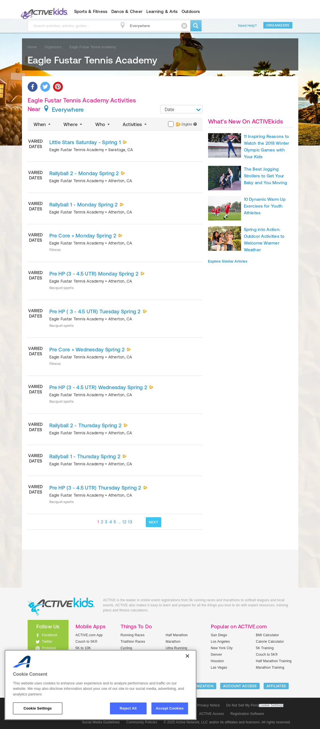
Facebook (50, 635)
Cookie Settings (271, 705)
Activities (135, 124)
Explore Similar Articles (228, 261)
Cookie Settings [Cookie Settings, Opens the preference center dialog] (37, 708)
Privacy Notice (208, 705)
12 (124, 521)
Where (73, 124)
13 (130, 521)
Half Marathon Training (274, 661)
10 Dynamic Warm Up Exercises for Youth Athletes (265, 206)
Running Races (133, 635)
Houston (217, 661)
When (43, 124)
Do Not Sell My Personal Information (254, 705)
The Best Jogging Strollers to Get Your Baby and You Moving (265, 176)
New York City (222, 648)
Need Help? (247, 26)
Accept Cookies (170, 708)
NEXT (153, 522)
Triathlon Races (133, 642)
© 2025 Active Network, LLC (186, 722)
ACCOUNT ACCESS (240, 686)
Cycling (126, 648)
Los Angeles (220, 642)
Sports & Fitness (91, 11)
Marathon (173, 642)
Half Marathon (177, 635)
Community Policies (141, 722)
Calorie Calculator (270, 642)
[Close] (187, 656)
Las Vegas (219, 667)
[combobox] (181, 109)
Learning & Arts (162, 11)
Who (103, 124)
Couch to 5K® (87, 642)
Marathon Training (270, 667)
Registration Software (247, 714)
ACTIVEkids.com (43, 12)
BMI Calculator (267, 635)
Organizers (278, 25)
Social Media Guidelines (101, 722)
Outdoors (191, 11)
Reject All (128, 708)
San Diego (219, 635)
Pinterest (49, 648)
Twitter (47, 642)
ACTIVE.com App (89, 635)
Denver (216, 655)
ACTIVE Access (211, 714)
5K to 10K (83, 648)
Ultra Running (176, 648)
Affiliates (276, 686)
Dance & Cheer (126, 11)
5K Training (265, 648)
